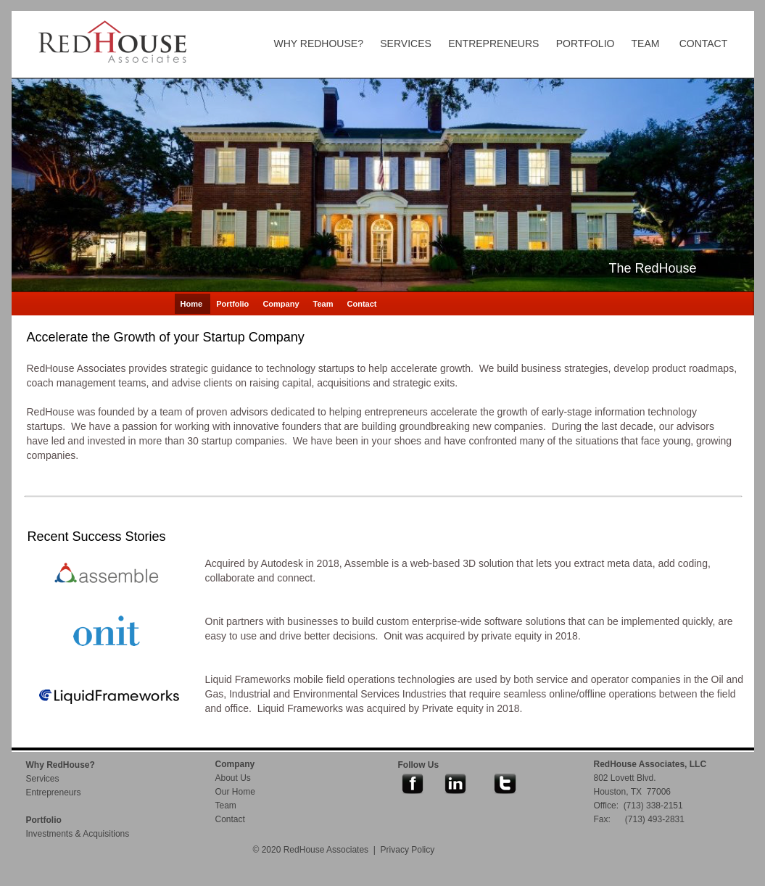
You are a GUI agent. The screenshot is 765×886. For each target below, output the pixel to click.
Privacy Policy (408, 850)
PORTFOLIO (585, 43)
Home (193, 303)
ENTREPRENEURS (493, 43)
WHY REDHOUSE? (318, 43)
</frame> (181, 783)
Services (42, 779)
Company (281, 303)
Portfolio (233, 303)
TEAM (646, 43)
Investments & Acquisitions (78, 834)
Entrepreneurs (53, 792)
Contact (362, 303)
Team (324, 303)
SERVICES (405, 43)
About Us (233, 778)
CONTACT (703, 43)
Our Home (235, 792)
